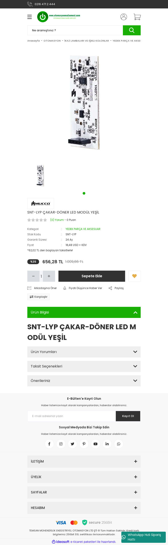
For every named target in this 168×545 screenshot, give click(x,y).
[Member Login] (122, 17)
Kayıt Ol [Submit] (128, 416)
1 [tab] (84, 193)
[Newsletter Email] (84, 416)
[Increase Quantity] (49, 276)
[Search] (84, 30)
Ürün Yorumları (44, 351)
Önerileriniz (40, 380)
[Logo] (58, 17)
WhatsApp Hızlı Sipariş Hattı (141, 537)
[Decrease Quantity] (33, 276)
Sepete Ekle (92, 276)
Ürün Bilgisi (40, 312)
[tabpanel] (40, 176)
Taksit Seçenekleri (46, 366)
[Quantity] (41, 276)
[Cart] (135, 17)
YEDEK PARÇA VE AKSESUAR (83, 229)
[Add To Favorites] (134, 276)
